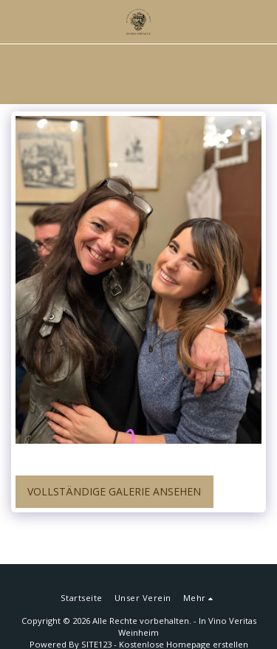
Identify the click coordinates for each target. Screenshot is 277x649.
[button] (16, 21)
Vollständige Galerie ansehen (114, 491)
